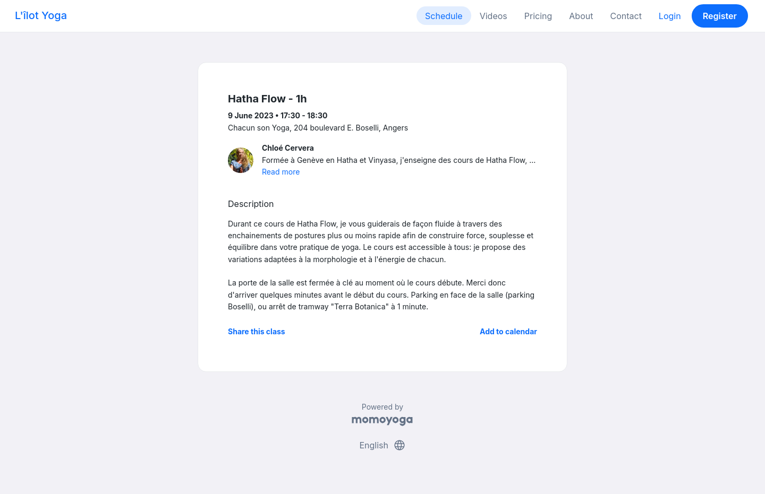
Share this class (256, 331)
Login (670, 16)
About (581, 16)
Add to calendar (508, 331)
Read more (281, 171)
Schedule (444, 16)
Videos (493, 16)
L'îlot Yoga (41, 15)
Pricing (538, 16)
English (382, 445)
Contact (625, 16)
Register (720, 16)
